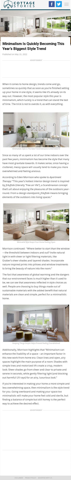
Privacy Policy (30, 478)
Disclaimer (19, 478)
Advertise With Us (45, 478)
